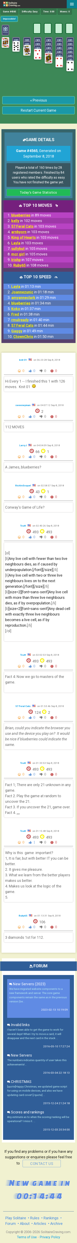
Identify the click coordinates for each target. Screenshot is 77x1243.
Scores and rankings (25, 1112)
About (25, 1223)
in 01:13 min (26, 286)
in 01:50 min (33, 336)
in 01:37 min (26, 309)
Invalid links (18, 1025)
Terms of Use (27, 1237)
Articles (40, 1223)
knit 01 (23, 359)
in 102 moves (26, 221)
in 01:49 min (27, 331)
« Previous (38, 100)
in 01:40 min (30, 320)
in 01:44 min (32, 325)
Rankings (51, 1218)
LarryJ (23, 445)
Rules (34, 1218)
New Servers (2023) (27, 984)
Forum (10, 1223)
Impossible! (9, 19)
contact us (41, 1163)
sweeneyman (23, 405)
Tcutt (23, 525)
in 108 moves (30, 265)
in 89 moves (31, 215)
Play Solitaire (15, 1218)
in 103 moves (33, 226)
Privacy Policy (50, 1237)
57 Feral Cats (23, 706)
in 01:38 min (25, 314)
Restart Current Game (38, 110)
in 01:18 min (32, 292)
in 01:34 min (31, 303)
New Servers (19, 1055)
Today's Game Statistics (38, 192)
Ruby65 (23, 915)
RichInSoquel (23, 485)
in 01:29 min (33, 297)
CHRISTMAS (19, 1081)
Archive (56, 1223)
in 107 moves (27, 259)
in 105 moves (29, 248)
